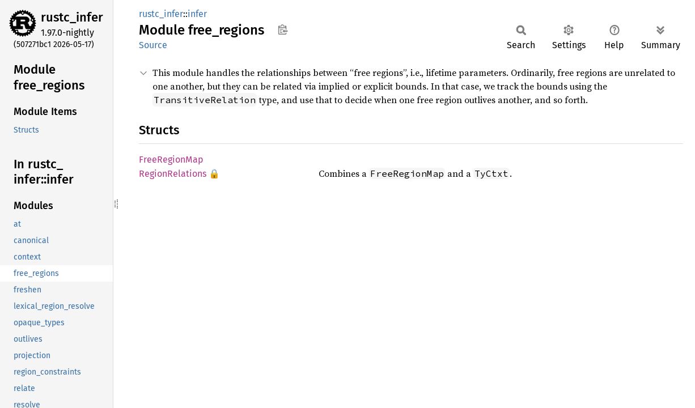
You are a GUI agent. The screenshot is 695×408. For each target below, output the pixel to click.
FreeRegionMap (171, 159)
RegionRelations (172, 173)
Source (153, 45)
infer (197, 13)
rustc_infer (72, 17)
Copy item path (282, 29)
